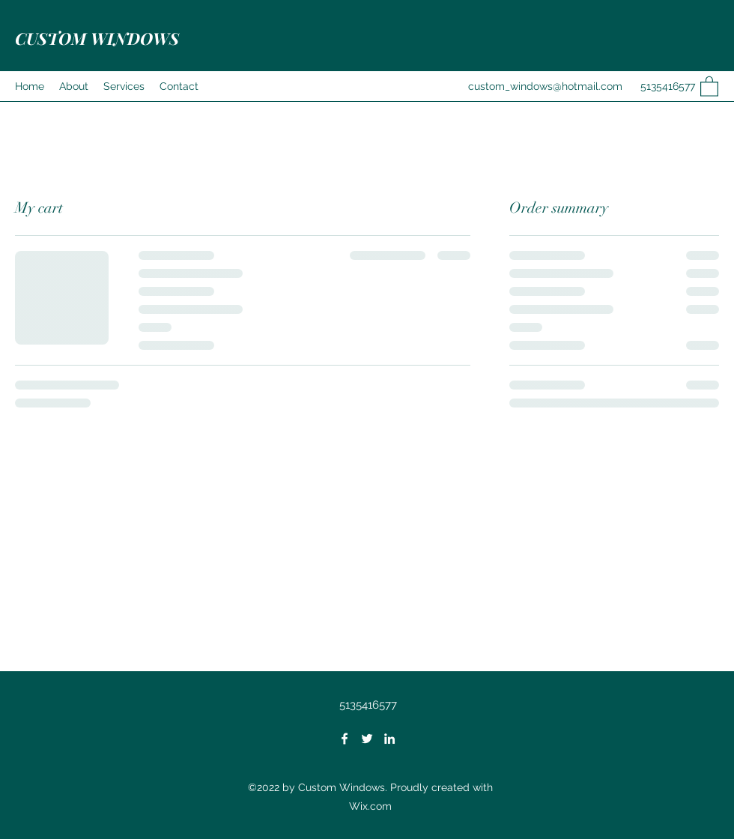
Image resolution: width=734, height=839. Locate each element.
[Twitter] (367, 738)
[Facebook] (344, 738)
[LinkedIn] (389, 738)
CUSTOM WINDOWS (97, 38)
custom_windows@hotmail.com (545, 86)
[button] (709, 86)
